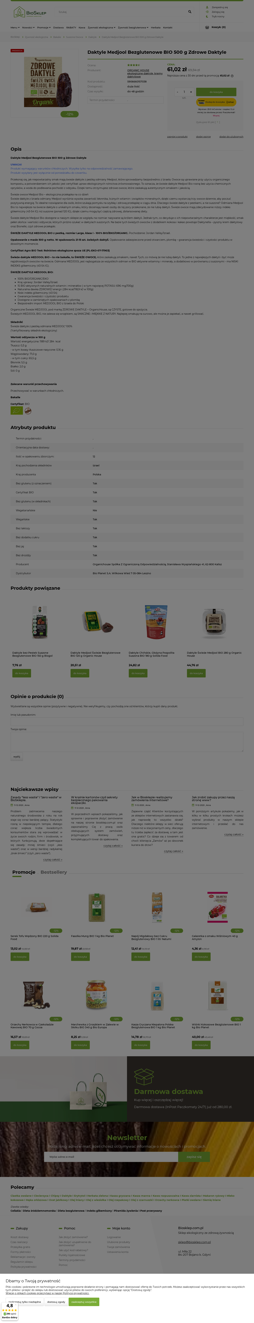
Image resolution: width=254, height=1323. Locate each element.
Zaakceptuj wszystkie (83, 1301)
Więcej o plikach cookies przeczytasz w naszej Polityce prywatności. (47, 1293)
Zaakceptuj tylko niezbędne (24, 1301)
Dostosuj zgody (56, 1301)
